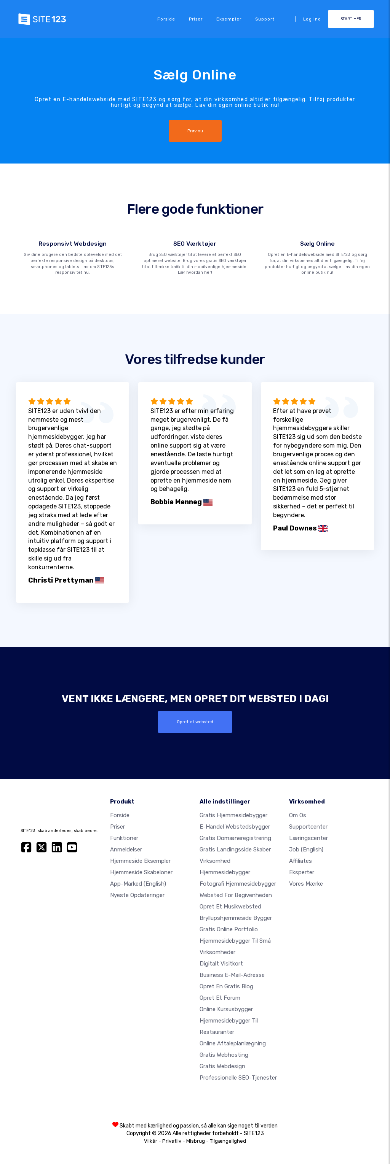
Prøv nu (195, 130)
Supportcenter (308, 826)
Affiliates (300, 861)
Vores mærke (306, 883)
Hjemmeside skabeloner (141, 872)
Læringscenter (308, 838)
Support (265, 19)
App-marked (138, 883)
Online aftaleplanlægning (233, 1043)
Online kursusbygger (226, 1009)
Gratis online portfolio (229, 929)
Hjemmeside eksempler (140, 861)
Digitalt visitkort (221, 963)
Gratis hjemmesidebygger (233, 815)
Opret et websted (195, 721)
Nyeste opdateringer (137, 895)
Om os (297, 815)
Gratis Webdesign (222, 1066)
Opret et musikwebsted (230, 906)
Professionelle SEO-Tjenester (238, 1077)
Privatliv (171, 1141)
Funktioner (124, 838)
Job (306, 849)
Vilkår (150, 1141)
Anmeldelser (126, 849)
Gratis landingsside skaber (235, 849)
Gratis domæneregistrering (235, 838)
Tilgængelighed (228, 1141)
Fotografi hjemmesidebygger (238, 883)
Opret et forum (220, 997)
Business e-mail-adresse (232, 975)
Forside (166, 19)
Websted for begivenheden (236, 895)
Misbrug (195, 1141)
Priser (196, 19)
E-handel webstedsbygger (235, 826)
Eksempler (228, 19)
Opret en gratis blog (226, 986)
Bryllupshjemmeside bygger (236, 918)
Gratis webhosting (224, 1054)
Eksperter (301, 872)
